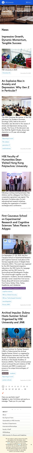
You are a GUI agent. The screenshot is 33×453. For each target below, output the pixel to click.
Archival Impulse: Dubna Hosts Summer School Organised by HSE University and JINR (16, 317)
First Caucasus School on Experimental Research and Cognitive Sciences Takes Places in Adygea (16, 222)
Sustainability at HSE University (11, 420)
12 (9, 389)
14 (16, 389)
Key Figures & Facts (8, 417)
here (8, 443)
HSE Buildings (6, 432)
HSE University (9, 2)
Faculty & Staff (7, 429)
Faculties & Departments (9, 423)
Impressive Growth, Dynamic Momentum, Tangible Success (14, 40)
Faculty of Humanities (16, 11)
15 (19, 389)
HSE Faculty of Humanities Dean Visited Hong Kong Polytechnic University (15, 161)
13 (12, 389)
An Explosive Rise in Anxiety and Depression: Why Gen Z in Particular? (15, 85)
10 (3, 389)
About (5, 412)
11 (6, 389)
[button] (12, 409)
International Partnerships (10, 426)
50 (25, 389)
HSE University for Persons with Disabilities (14, 435)
